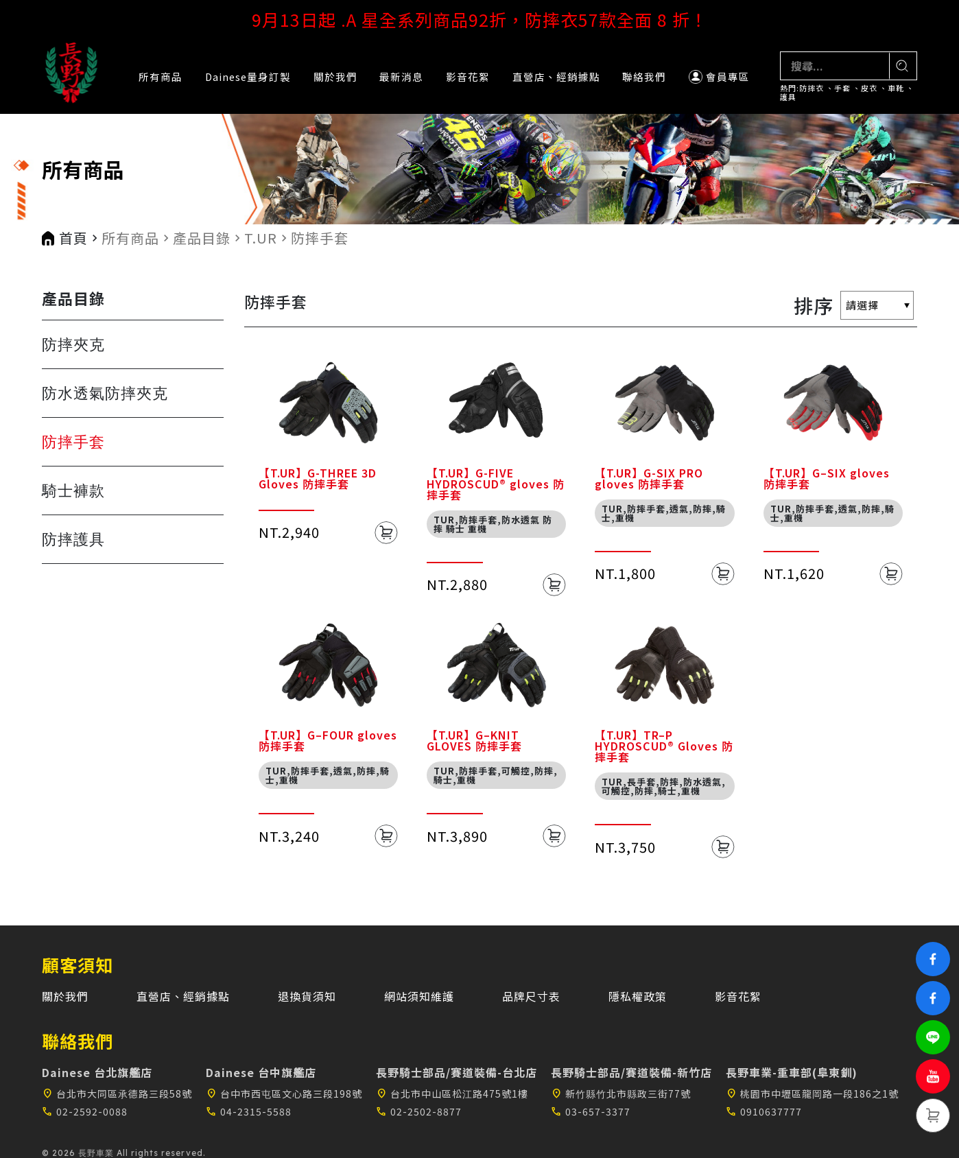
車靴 (896, 88)
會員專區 (719, 76)
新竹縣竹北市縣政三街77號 (621, 1093)
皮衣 (869, 88)
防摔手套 (319, 238)
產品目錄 (201, 238)
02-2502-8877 (419, 1111)
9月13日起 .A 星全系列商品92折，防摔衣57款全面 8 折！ (480, 19)
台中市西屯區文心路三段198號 (284, 1093)
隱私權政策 (637, 996)
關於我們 (335, 76)
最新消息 (401, 76)
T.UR (260, 238)
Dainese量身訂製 (248, 76)
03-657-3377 (590, 1111)
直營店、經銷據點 (556, 76)
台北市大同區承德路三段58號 (117, 1093)
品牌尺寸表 (531, 996)
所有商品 (160, 76)
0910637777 (764, 1111)
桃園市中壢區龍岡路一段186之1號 (812, 1093)
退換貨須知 (307, 996)
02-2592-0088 (85, 1111)
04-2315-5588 (249, 1111)
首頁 (73, 238)
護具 (788, 97)
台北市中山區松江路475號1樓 (452, 1093)
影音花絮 (468, 76)
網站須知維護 (419, 996)
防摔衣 (811, 88)
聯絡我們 (644, 76)
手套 (842, 88)
